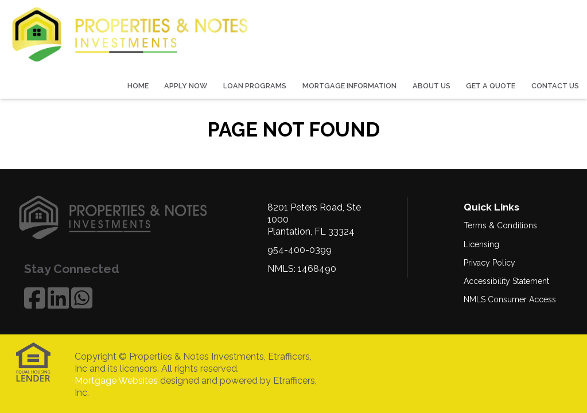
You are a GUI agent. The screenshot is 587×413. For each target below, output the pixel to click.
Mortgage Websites (116, 380)
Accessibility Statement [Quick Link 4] (506, 281)
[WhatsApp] (81, 298)
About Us (431, 85)
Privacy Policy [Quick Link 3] (489, 262)
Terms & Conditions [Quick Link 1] (500, 225)
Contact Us (555, 85)
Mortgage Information (349, 85)
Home (138, 85)
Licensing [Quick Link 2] (481, 244)
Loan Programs (254, 85)
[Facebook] (34, 298)
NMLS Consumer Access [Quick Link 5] (510, 299)
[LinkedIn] (58, 298)
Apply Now (185, 85)
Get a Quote (490, 85)
